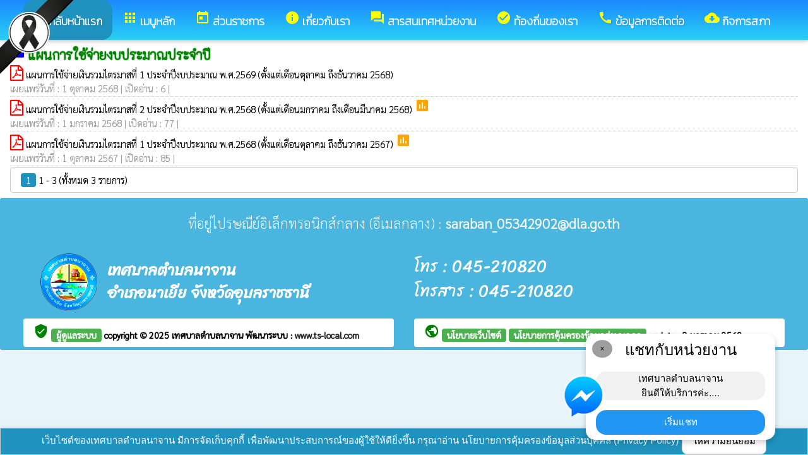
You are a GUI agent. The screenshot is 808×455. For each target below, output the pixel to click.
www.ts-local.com (327, 335)
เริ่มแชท (681, 421)
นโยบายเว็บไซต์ (474, 335)
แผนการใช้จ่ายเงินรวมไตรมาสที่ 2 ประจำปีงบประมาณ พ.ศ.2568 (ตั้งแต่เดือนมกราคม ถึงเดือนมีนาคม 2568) (220, 109)
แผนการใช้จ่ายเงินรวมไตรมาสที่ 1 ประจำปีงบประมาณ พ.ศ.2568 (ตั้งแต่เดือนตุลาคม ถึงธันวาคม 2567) (211, 144)
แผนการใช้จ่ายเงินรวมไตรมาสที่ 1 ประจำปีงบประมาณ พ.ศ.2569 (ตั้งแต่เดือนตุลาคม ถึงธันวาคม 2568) (209, 74)
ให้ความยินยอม (724, 440)
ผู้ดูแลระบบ (76, 335)
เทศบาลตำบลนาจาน (209, 335)
